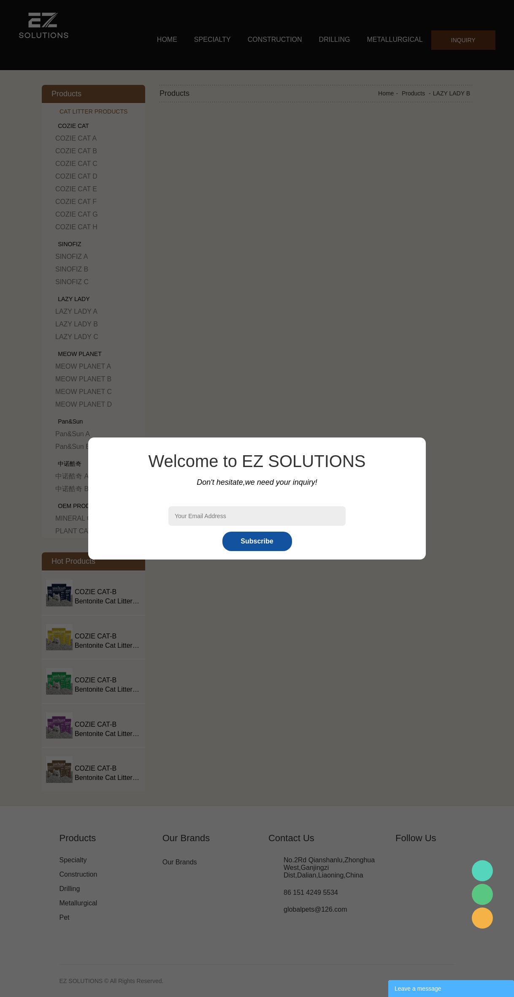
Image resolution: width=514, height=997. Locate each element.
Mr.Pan (482, 870)
